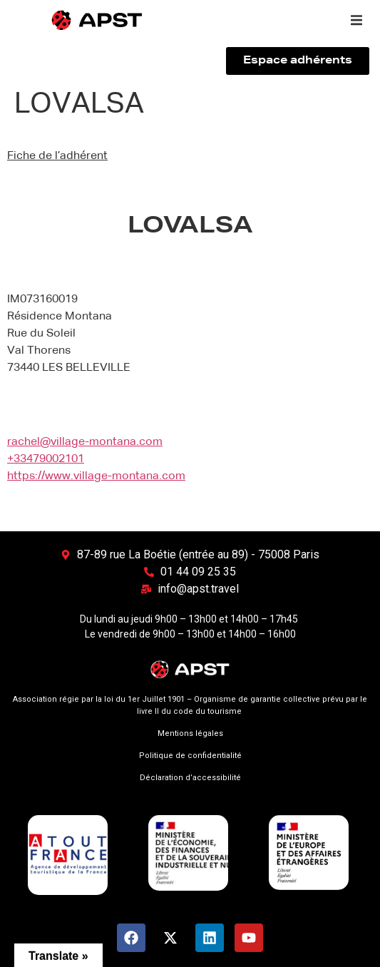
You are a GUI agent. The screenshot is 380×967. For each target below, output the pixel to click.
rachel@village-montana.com (85, 442)
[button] (356, 20)
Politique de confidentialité (190, 755)
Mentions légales (190, 733)
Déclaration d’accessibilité (190, 777)
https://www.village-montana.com (96, 476)
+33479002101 (45, 459)
